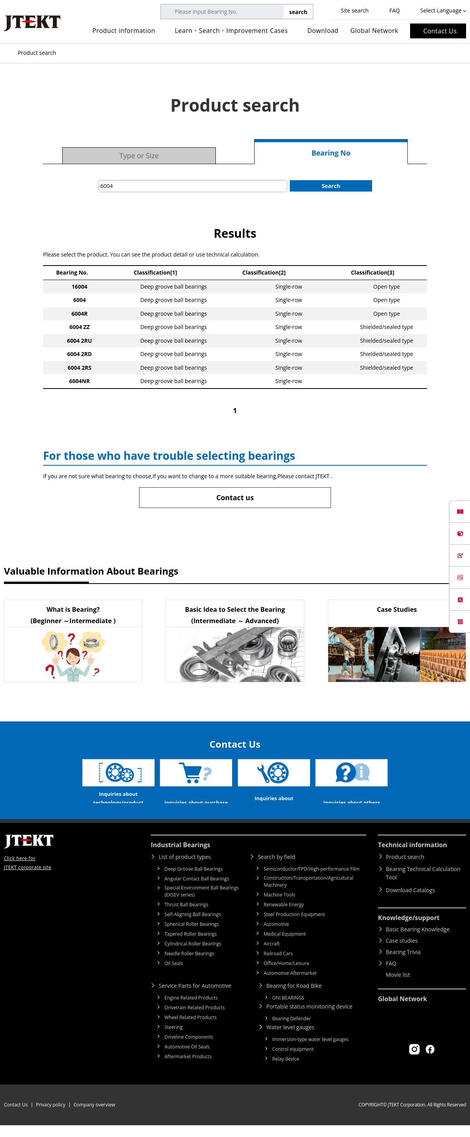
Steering (173, 1039)
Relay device (285, 1070)
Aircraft (272, 955)
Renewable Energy (284, 916)
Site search (355, 10)
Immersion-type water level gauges (310, 1051)
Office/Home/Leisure (286, 975)
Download (323, 30)
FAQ (394, 10)
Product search (405, 868)
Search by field (276, 868)
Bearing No (331, 152)
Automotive (276, 936)
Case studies (402, 952)
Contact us (235, 497)
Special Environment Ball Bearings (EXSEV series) (201, 903)
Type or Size (139, 155)
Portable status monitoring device (309, 1018)
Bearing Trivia (403, 963)
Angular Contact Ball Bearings (196, 890)
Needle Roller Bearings (189, 965)
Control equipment (293, 1060)
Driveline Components (188, 1048)
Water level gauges (290, 1039)
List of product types (185, 868)
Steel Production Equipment (294, 926)
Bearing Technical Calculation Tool (423, 885)
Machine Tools (279, 906)
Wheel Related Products (190, 1029)
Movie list (398, 986)
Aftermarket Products (188, 1068)
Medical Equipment (285, 945)
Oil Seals (173, 975)
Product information (123, 30)
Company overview (94, 1116)
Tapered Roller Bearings (190, 945)
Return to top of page (446, 832)
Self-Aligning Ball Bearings (192, 926)
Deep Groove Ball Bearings (193, 880)
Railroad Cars (278, 965)
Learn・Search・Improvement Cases (231, 30)
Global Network (374, 30)
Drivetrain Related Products (194, 1019)
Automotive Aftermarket (290, 985)
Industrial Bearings (180, 856)
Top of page (8, 53)
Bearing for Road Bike (294, 997)
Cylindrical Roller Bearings (192, 955)
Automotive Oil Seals (187, 1058)
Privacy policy (50, 1116)
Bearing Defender (291, 1030)
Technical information (412, 856)
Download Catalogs (410, 902)
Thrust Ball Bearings (186, 916)
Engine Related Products (191, 1009)
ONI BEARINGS (288, 1009)
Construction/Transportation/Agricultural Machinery (308, 893)
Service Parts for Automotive (195, 997)
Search (331, 186)
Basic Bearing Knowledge (418, 941)
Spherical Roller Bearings (191, 936)
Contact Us (440, 31)
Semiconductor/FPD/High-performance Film (311, 880)
